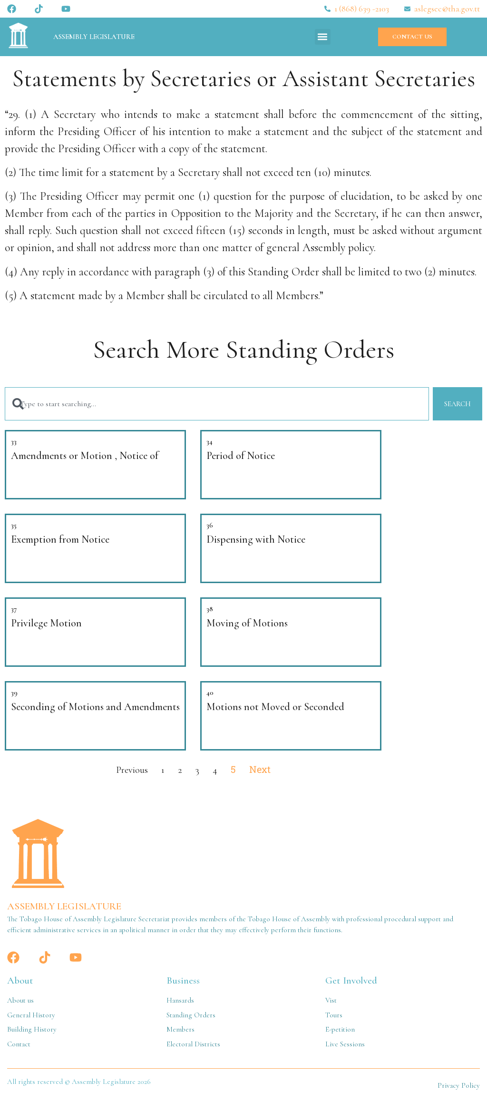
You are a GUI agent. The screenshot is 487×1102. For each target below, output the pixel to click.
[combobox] (217, 404)
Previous (132, 770)
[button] (323, 37)
